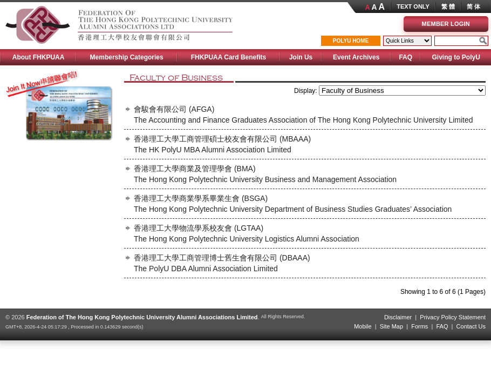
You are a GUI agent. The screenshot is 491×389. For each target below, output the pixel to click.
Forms (419, 326)
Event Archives (356, 57)
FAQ (405, 57)
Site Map (391, 326)
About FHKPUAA (38, 57)
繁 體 (448, 6)
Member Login (446, 24)
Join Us (300, 57)
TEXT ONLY (413, 6)
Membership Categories (126, 57)
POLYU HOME (351, 41)
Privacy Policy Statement (453, 317)
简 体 (473, 6)
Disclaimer (398, 317)
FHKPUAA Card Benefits (229, 57)
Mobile (362, 326)
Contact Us (471, 326)
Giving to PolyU (456, 57)
